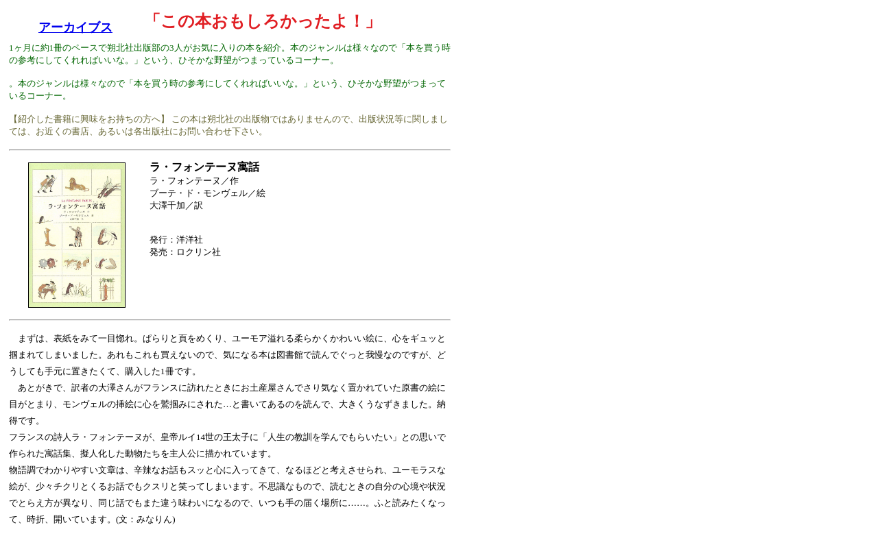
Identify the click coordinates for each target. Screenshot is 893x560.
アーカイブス (75, 27)
